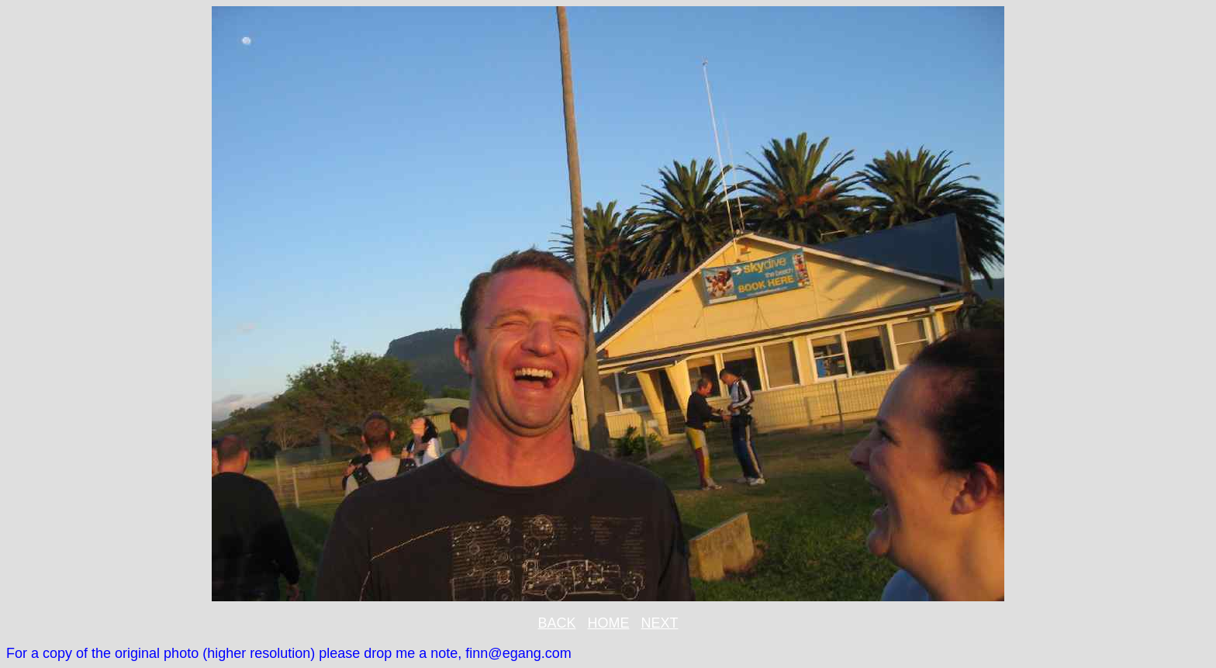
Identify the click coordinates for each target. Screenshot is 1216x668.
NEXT (660, 623)
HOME (609, 623)
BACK (556, 623)
